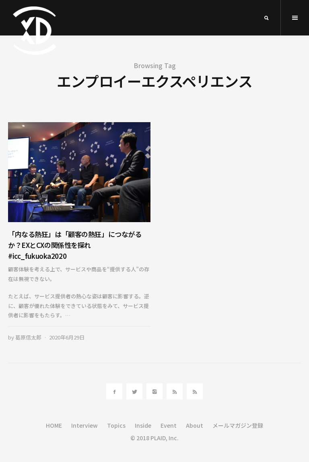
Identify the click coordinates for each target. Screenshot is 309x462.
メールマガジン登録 (237, 425)
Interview (84, 425)
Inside (143, 425)
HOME (54, 425)
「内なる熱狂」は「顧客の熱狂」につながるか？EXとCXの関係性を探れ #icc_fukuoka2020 (75, 245)
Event (169, 425)
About (194, 425)
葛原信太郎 (28, 337)
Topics (116, 425)
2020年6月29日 (66, 337)
